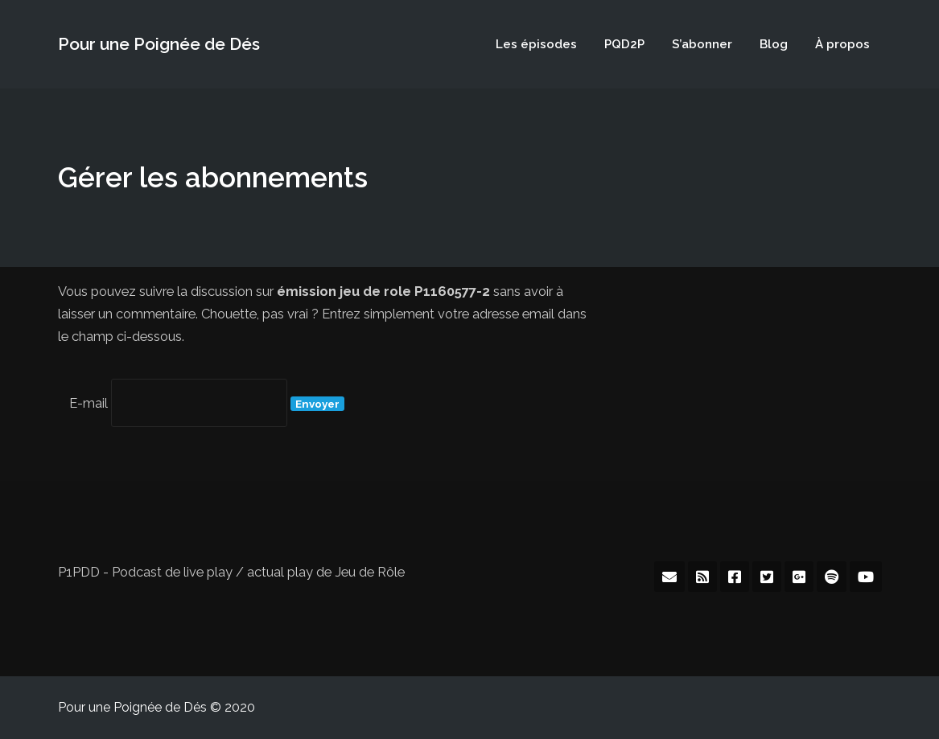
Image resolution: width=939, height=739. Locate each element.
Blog (774, 44)
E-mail (88, 403)
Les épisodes (536, 44)
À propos (842, 44)
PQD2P (624, 44)
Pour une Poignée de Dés (159, 44)
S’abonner (702, 44)
